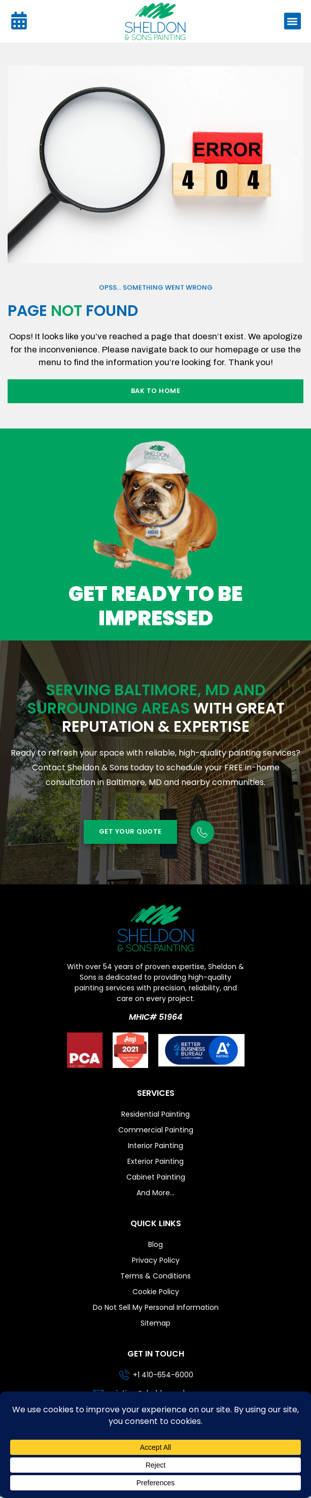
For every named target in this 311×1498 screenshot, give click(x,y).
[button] (292, 21)
